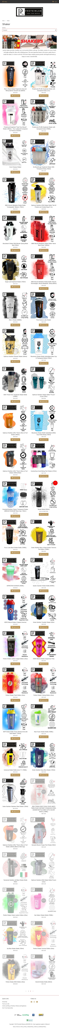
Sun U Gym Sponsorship (7, 1008)
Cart (54, 2)
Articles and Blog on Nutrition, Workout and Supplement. (14, 1005)
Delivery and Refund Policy (40, 1026)
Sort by (4, 27)
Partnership (4, 1001)
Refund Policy (31, 1026)
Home (3, 20)
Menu (4, 2)
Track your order (5, 1003)
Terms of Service (16, 1026)
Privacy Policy (24, 1026)
